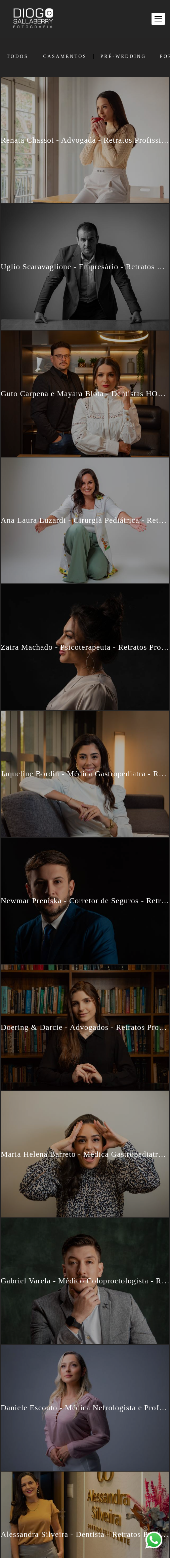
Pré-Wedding (123, 56)
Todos (17, 56)
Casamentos (65, 56)
